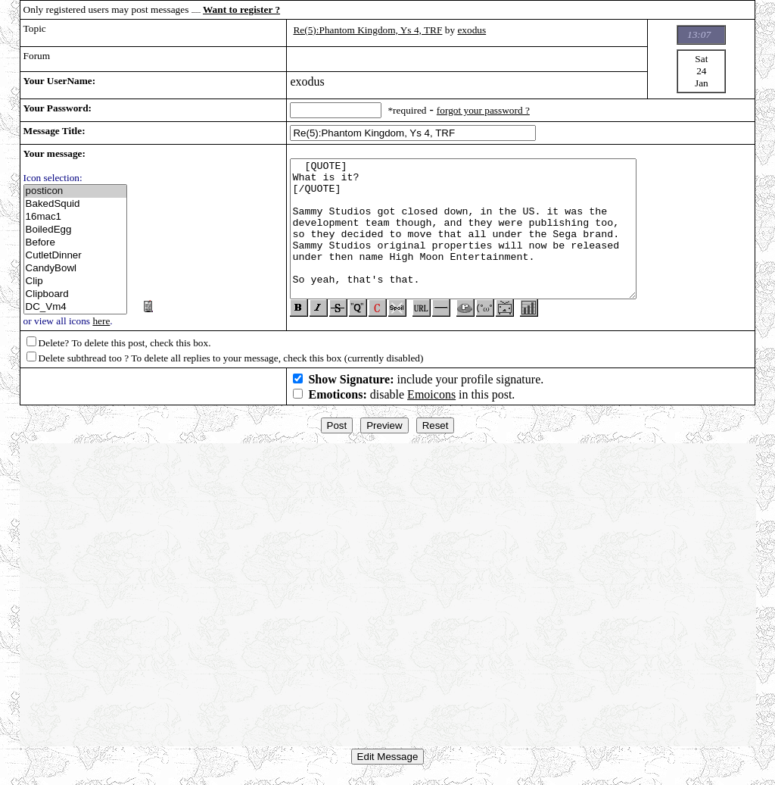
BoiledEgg (75, 230)
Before (75, 242)
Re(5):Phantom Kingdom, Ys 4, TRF (367, 30)
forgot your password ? (483, 110)
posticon (75, 191)
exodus (471, 30)
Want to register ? (241, 9)
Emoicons (431, 400)
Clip (75, 281)
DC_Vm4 (75, 307)
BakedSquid (75, 204)
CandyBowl (75, 268)
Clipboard (75, 294)
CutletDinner (75, 255)
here (101, 321)
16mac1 (75, 217)
